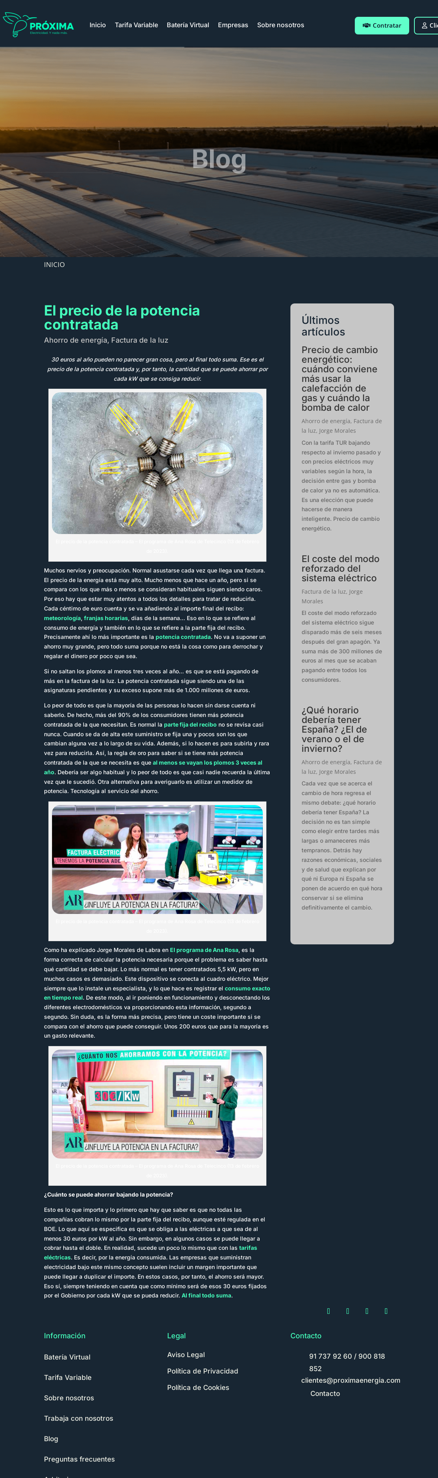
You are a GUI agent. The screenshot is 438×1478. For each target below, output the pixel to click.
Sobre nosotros (280, 25)
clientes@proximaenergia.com (350, 1380)
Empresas (233, 25)
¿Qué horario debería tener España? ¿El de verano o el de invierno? (334, 729)
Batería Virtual (188, 25)
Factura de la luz (139, 340)
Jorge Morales (337, 430)
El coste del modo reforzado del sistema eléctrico (341, 568)
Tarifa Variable (136, 25)
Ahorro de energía (75, 340)
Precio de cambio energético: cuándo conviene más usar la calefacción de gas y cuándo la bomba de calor (340, 378)
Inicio (98, 25)
